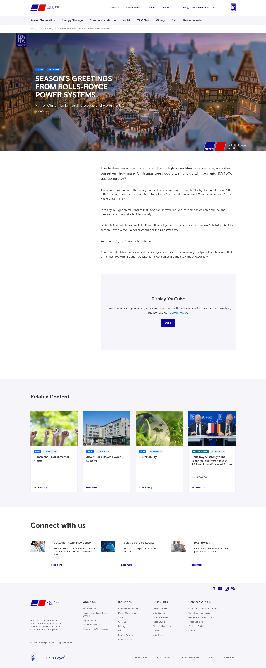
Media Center (160, 609)
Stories (159, 613)
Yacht (121, 617)
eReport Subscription (201, 617)
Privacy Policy (142, 658)
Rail (120, 631)
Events (156, 631)
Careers (192, 631)
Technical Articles (162, 626)
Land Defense (125, 640)
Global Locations (91, 625)
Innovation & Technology (95, 629)
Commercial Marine (128, 609)
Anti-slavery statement (189, 658)
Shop (158, 635)
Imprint (211, 658)
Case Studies (159, 622)
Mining (121, 626)
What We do (89, 609)
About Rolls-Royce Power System (95, 614)
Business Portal (196, 626)
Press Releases (160, 617)
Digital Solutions (91, 620)
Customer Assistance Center (202, 609)
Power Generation (127, 613)
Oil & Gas (122, 622)
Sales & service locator (199, 613)
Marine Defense (126, 635)
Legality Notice (163, 658)
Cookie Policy (178, 312)
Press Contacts (195, 622)
